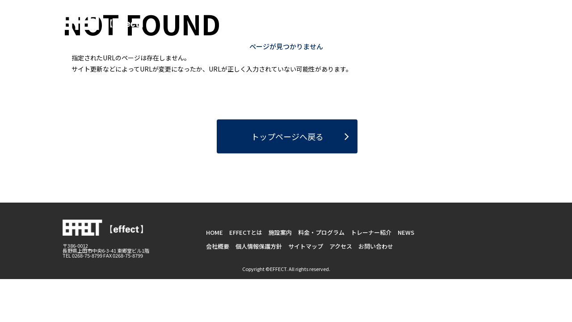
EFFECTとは (296, 30)
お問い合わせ (471, 13)
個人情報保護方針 (259, 246)
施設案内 (341, 30)
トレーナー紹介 (455, 30)
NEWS (500, 30)
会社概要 (217, 246)
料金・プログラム (393, 30)
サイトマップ (305, 246)
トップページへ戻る (287, 136)
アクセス (340, 246)
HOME (256, 30)
